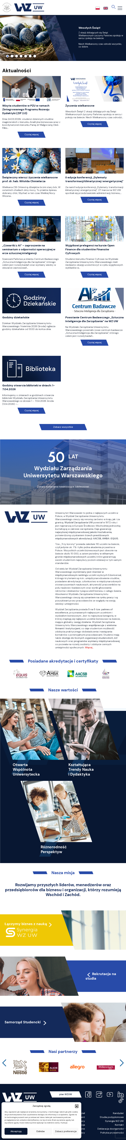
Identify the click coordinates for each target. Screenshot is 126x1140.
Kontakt (119, 1124)
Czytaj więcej (31, 134)
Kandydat (118, 1113)
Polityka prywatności (112, 1132)
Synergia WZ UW (114, 1121)
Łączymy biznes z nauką (26, 924)
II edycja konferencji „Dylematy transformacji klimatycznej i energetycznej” (94, 179)
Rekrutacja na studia (101, 976)
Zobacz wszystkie (63, 427)
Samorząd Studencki (26, 1022)
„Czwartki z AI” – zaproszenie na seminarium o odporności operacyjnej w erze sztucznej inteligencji (28, 249)
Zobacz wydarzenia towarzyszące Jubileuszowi (63, 486)
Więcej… (89, 647)
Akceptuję (16, 1131)
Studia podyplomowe (112, 1117)
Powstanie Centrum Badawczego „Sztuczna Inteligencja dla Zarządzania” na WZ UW (94, 319)
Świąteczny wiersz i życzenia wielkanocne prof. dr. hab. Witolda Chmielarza (30, 179)
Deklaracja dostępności (110, 1128)
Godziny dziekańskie (15, 317)
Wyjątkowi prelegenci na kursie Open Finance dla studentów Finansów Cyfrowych (89, 249)
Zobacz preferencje (66, 1131)
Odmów (40, 1131)
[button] (76, 1106)
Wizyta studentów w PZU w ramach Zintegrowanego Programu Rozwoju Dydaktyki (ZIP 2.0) (25, 109)
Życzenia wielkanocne (79, 105)
